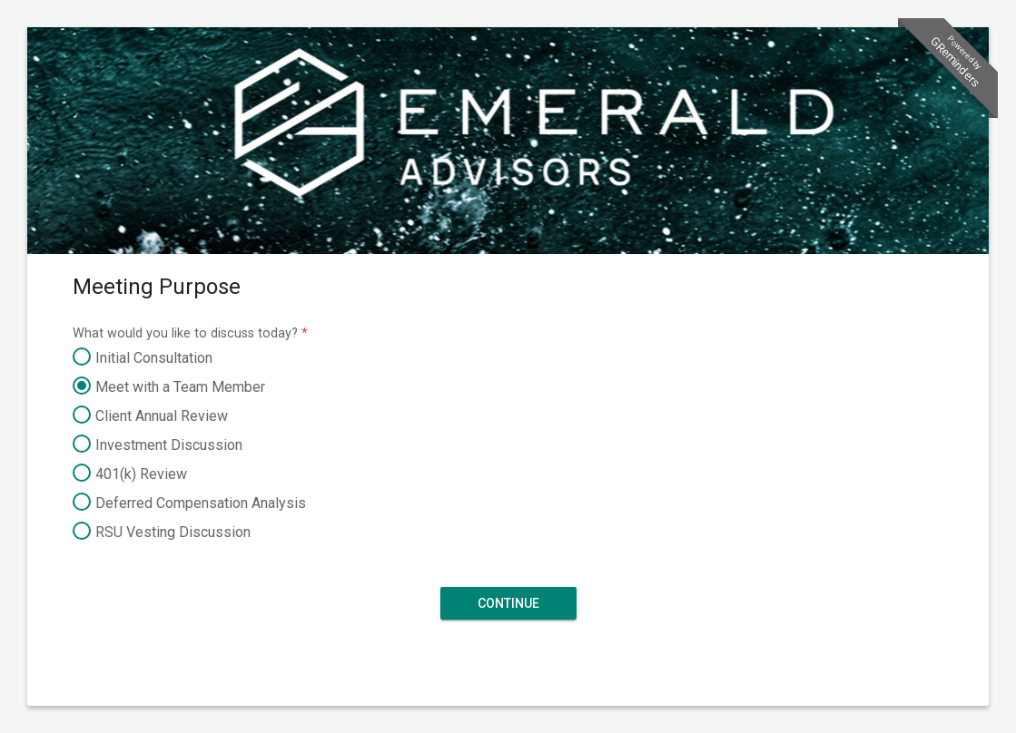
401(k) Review (130, 474)
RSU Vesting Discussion (162, 532)
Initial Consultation (142, 358)
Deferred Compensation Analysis (189, 503)
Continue (508, 602)
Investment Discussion (157, 445)
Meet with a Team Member (169, 387)
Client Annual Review (150, 416)
